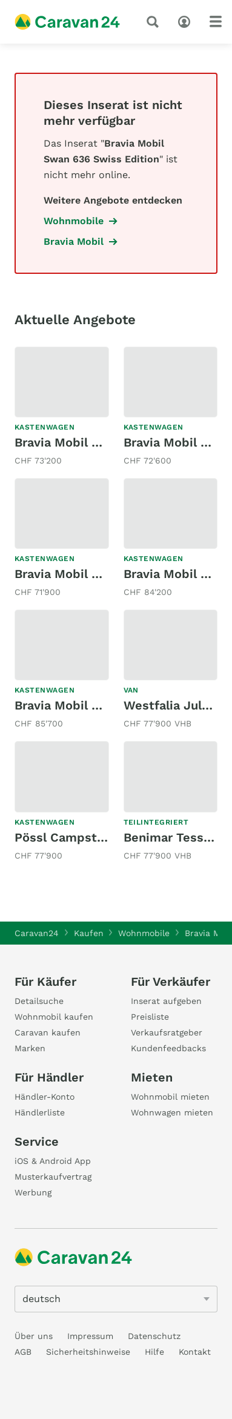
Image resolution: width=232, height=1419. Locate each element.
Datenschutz (154, 1336)
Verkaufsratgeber (166, 1032)
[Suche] (155, 22)
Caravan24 (37, 933)
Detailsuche (39, 1001)
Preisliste (150, 1017)
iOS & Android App (53, 1161)
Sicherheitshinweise (88, 1352)
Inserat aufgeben (166, 1001)
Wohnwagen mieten (172, 1112)
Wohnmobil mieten (170, 1097)
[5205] (116, 1299)
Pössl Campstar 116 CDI (84, 837)
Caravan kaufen (48, 1032)
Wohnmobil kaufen (54, 1017)
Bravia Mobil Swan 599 (82, 442)
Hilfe (154, 1352)
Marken (30, 1048)
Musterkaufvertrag (53, 1176)
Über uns (34, 1336)
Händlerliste (40, 1112)
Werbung (33, 1192)
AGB (23, 1352)
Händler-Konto (45, 1097)
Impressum (90, 1336)
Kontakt (195, 1352)
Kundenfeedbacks (168, 1048)
